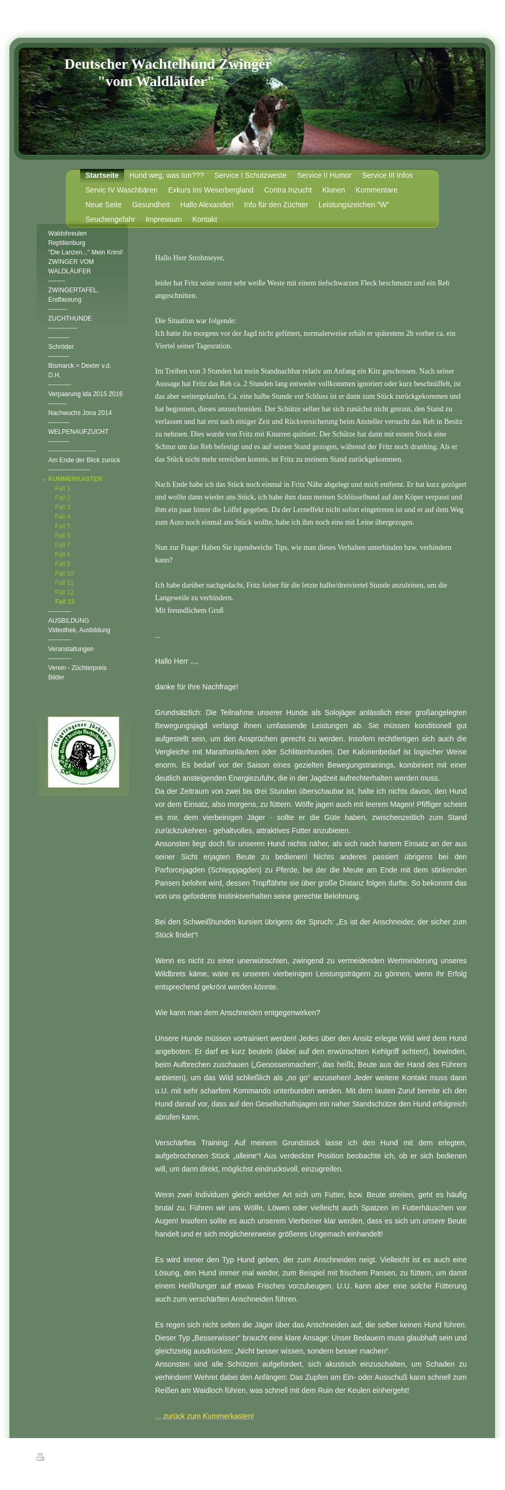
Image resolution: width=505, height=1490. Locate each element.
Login (462, 1457)
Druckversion (60, 1458)
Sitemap (96, 1458)
